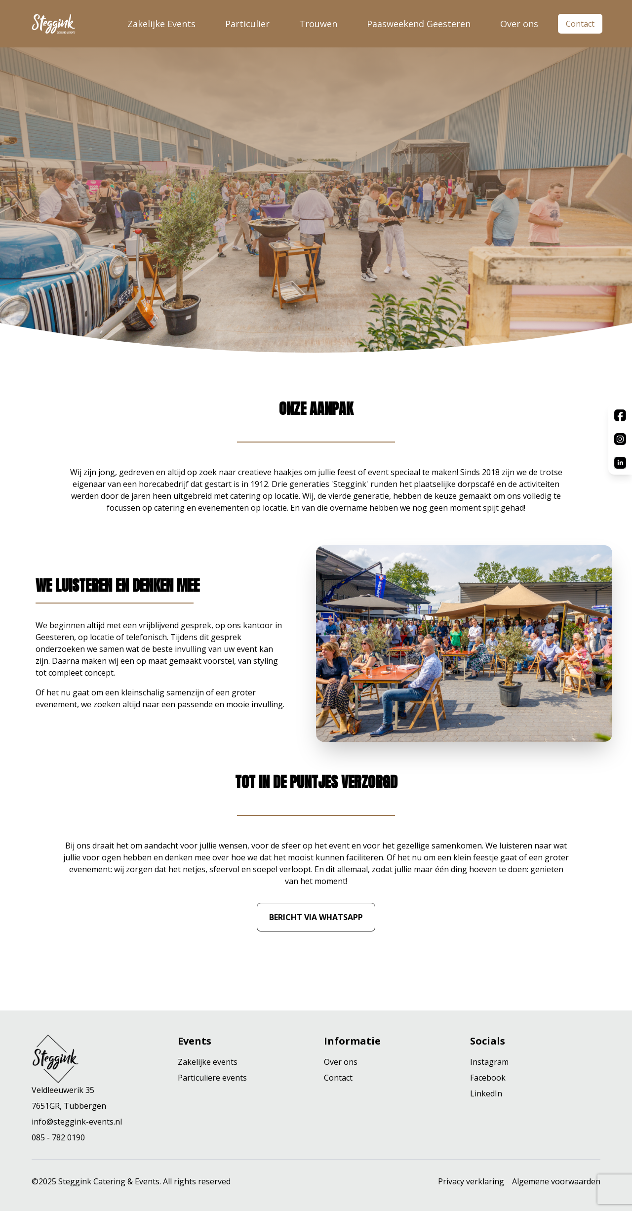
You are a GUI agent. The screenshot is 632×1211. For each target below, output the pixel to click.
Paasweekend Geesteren (419, 24)
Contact (580, 23)
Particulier (247, 24)
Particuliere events (212, 1077)
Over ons (519, 24)
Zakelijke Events (161, 24)
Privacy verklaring (471, 1181)
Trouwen (318, 24)
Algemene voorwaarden (556, 1181)
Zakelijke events (207, 1061)
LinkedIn (486, 1093)
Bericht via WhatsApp (316, 917)
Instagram (489, 1061)
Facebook (488, 1077)
